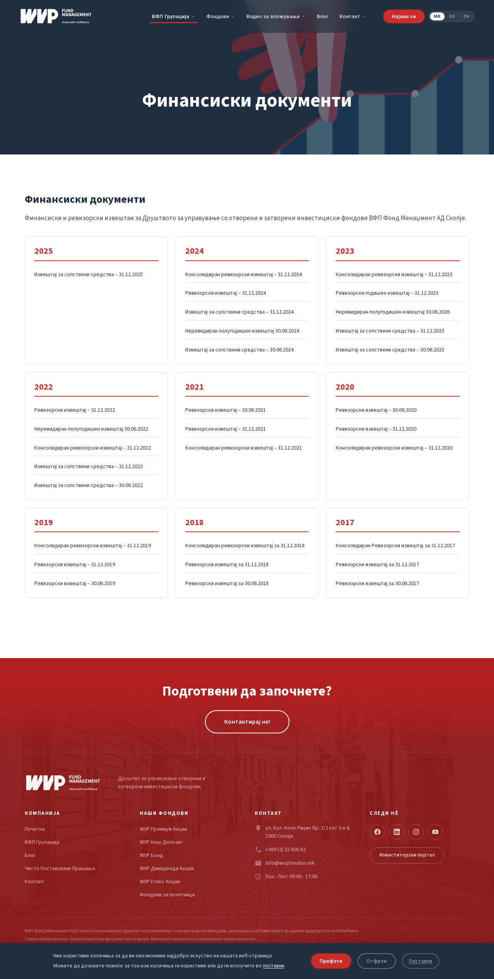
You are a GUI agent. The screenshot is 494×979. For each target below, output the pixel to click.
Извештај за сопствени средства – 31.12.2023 (390, 331)
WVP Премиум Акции (163, 829)
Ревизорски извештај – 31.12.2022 (74, 410)
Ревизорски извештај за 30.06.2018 (227, 583)
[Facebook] (377, 832)
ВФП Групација (170, 16)
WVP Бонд (151, 855)
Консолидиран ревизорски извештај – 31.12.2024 (243, 274)
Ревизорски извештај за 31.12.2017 (377, 564)
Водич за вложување (272, 16)
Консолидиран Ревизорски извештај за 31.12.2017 (395, 546)
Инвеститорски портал (407, 855)
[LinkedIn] (396, 832)
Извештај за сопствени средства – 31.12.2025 (88, 274)
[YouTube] (435, 832)
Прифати (331, 961)
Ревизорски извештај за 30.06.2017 (377, 583)
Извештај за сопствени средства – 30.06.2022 (88, 485)
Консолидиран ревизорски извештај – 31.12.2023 (394, 274)
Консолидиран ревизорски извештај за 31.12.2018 (245, 546)
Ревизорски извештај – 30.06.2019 (74, 583)
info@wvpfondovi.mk (290, 863)
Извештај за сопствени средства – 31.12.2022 (88, 466)
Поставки (422, 961)
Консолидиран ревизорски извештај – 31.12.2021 (243, 448)
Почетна (35, 829)
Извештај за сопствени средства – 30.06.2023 (390, 350)
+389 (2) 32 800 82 (286, 849)
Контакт (350, 16)
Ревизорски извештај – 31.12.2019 (74, 564)
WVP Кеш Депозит (161, 842)
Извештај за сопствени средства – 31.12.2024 (239, 312)
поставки (273, 966)
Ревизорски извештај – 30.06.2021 (225, 410)
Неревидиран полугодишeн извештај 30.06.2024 (242, 331)
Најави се (404, 16)
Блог (322, 16)
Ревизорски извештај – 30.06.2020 (376, 410)
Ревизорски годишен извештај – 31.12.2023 (387, 293)
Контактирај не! (247, 722)
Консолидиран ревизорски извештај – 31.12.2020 (394, 448)
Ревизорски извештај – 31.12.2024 (225, 293)
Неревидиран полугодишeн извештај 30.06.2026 (393, 312)
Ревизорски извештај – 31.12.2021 (225, 429)
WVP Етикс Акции (160, 882)
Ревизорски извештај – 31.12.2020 (376, 429)
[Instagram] (416, 832)
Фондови (217, 16)
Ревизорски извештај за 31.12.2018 (227, 564)
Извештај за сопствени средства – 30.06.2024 (239, 350)
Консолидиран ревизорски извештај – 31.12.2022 (92, 448)
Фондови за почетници (167, 895)
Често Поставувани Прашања (60, 868)
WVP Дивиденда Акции (167, 868)
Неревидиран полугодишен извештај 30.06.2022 (91, 429)
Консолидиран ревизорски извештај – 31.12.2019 (92, 546)
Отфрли (378, 961)
